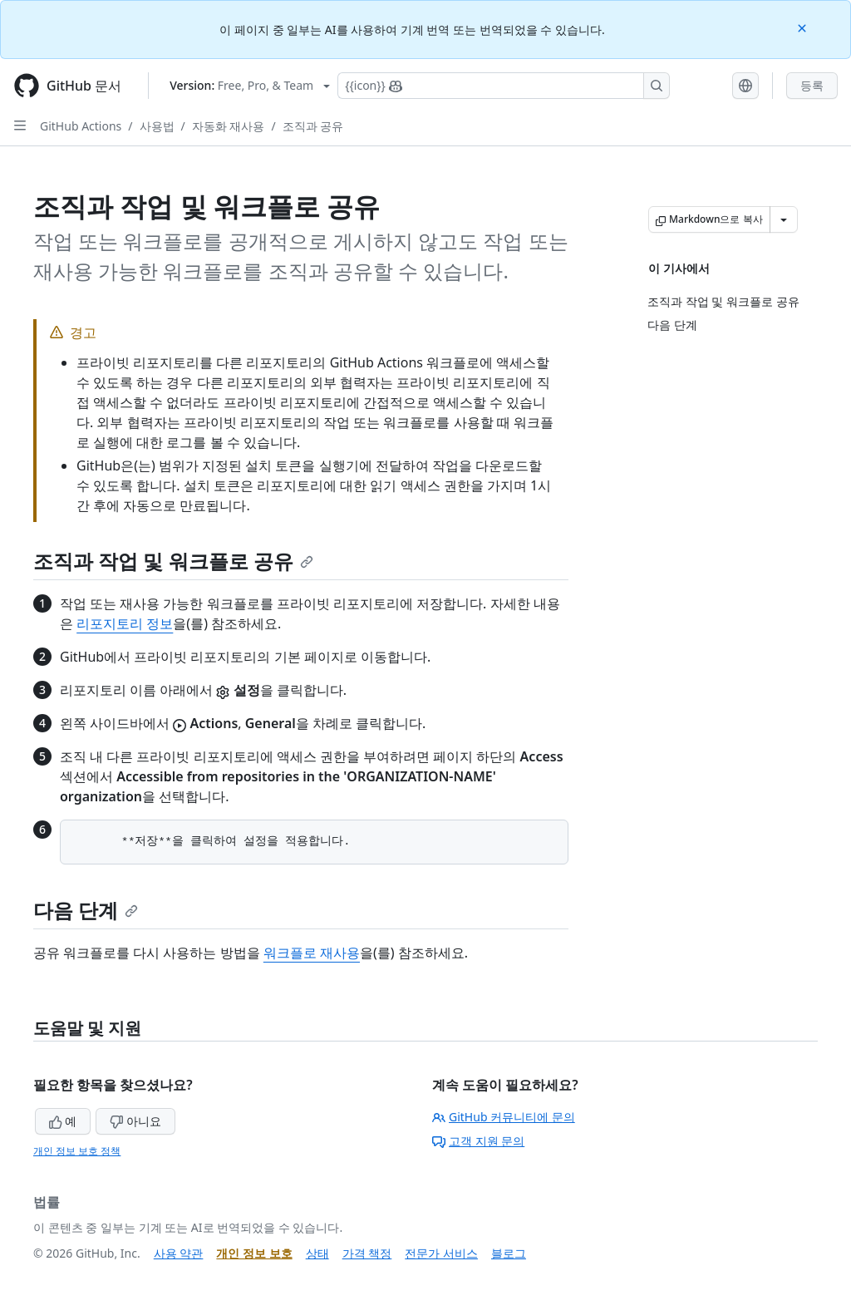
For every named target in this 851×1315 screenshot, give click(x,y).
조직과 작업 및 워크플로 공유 (173, 560)
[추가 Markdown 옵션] (784, 219)
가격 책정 (367, 1253)
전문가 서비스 (441, 1253)
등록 (812, 85)
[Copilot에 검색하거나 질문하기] (503, 85)
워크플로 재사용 (311, 952)
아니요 (135, 1121)
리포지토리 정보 (124, 623)
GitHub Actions (80, 126)
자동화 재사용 (228, 126)
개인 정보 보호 (254, 1253)
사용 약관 (179, 1253)
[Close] (803, 27)
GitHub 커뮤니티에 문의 (503, 1117)
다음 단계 (85, 909)
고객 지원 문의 (478, 1141)
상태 (317, 1253)
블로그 (508, 1253)
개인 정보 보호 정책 (77, 1151)
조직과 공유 (313, 126)
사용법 (157, 126)
